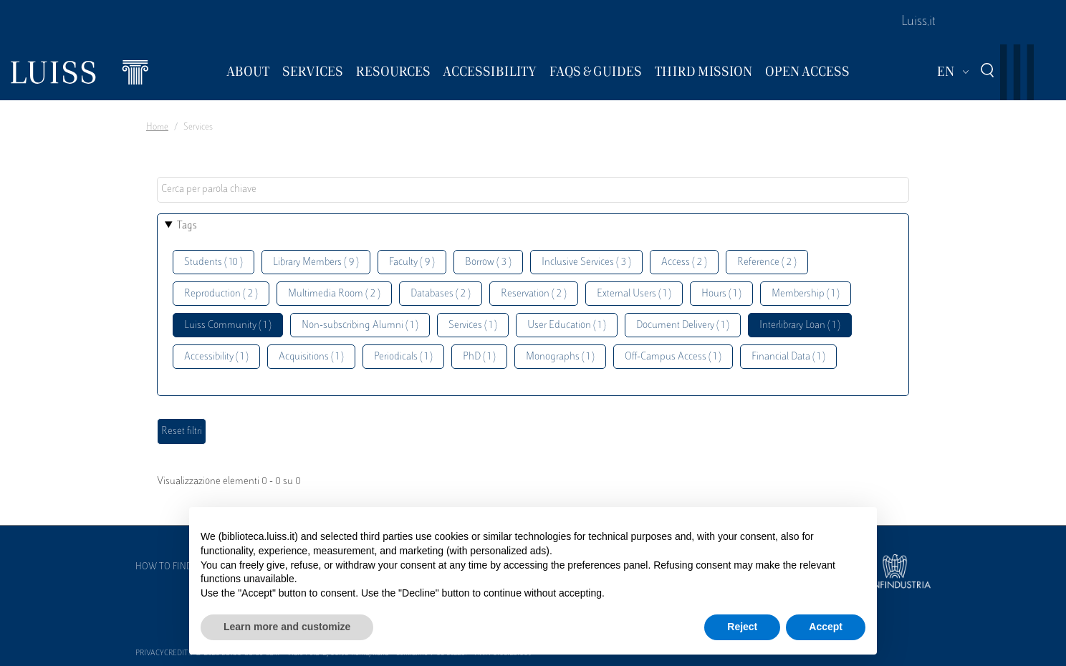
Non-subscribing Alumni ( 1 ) (360, 325)
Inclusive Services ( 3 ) (586, 262)
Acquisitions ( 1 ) (311, 357)
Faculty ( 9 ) (412, 262)
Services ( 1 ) (472, 325)
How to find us (170, 567)
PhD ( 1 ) (479, 357)
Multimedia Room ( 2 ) (334, 294)
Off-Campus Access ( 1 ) (673, 357)
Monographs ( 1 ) (560, 357)
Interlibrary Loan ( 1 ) (799, 325)
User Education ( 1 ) (566, 325)
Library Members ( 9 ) (316, 262)
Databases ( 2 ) (440, 294)
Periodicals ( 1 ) (403, 357)
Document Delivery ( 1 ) (682, 325)
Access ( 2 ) (684, 262)
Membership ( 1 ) (806, 294)
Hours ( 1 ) (721, 294)
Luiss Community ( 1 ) (228, 325)
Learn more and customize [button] (287, 626)
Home (157, 127)
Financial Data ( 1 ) (788, 357)
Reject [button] (742, 626)
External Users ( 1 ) (634, 294)
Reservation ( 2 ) (534, 294)
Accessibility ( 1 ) (216, 357)
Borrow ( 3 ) (488, 262)
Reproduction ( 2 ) (221, 294)
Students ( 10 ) (213, 262)
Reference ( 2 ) (767, 262)
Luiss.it (918, 22)
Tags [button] (187, 226)
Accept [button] (825, 626)
